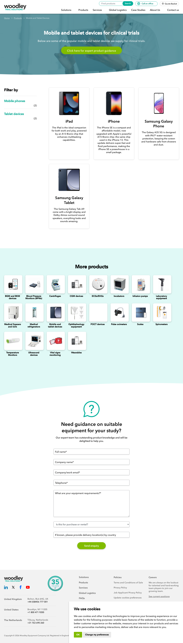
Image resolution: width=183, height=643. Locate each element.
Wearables (76, 352)
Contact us (173, 9)
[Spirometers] (161, 312)
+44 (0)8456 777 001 (38, 602)
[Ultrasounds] (33, 341)
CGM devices (76, 296)
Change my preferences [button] (97, 634)
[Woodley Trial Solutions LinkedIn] (6, 587)
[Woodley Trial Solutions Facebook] (20, 587)
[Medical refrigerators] (33, 312)
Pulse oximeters (119, 324)
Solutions (66, 9)
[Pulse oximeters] (118, 312)
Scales (140, 324)
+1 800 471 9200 (36, 612)
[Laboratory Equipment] (161, 284)
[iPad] (69, 103)
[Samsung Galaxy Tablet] (69, 179)
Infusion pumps (140, 296)
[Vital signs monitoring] (55, 341)
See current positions (159, 596)
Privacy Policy (120, 587)
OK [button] (78, 634)
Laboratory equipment (161, 297)
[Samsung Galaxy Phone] (158, 103)
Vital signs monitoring (55, 353)
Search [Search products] (128, 3)
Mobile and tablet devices (55, 325)
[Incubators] (118, 284)
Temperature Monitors (12, 353)
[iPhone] (114, 103)
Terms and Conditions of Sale (128, 582)
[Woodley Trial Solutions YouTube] (28, 587)
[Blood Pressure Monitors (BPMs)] (33, 284)
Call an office (145, 3)
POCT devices (98, 324)
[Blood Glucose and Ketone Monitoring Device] (12, 284)
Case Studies (138, 9)
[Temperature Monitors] (12, 341)
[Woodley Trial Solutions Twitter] (13, 587)
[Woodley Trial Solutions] (15, 7)
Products (83, 9)
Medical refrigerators (34, 325)
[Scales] (140, 312)
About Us (155, 9)
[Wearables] (76, 341)
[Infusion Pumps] (140, 284)
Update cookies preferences (128, 597)
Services (97, 9)
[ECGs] (97, 284)
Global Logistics (118, 9)
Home (7, 18)
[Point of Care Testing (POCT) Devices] (97, 312)
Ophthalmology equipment (76, 325)
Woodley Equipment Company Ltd (34, 635)
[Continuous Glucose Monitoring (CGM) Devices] (76, 284)
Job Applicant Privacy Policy (128, 592)
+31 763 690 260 (36, 623)
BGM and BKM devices (12, 297)
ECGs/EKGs (98, 296)
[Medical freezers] (12, 312)
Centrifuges (55, 296)
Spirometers (161, 324)
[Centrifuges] (55, 284)
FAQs (82, 598)
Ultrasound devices (33, 353)
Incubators (119, 296)
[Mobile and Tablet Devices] (55, 312)
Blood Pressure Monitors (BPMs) (33, 297)
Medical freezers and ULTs (12, 325)
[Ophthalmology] (76, 312)
